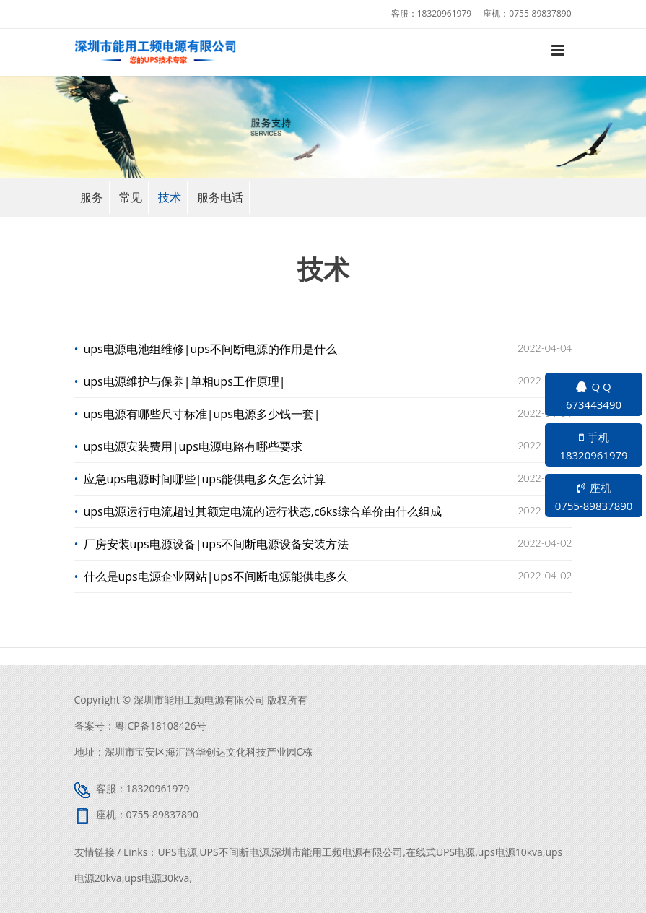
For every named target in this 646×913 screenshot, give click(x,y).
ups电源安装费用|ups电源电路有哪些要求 (193, 446)
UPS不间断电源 (234, 852)
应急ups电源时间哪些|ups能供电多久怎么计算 (205, 479)
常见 (130, 197)
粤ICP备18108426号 (160, 725)
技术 (169, 197)
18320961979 (444, 13)
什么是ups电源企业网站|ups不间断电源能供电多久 (216, 576)
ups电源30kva (156, 878)
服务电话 (220, 197)
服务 (91, 197)
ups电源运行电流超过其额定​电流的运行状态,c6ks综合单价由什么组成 (263, 511)
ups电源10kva (510, 852)
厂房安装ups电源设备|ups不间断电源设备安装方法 (216, 544)
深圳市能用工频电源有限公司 (337, 852)
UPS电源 (176, 852)
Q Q (593, 396)
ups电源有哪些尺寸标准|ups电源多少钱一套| (202, 414)
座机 (593, 497)
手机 (593, 447)
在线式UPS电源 (440, 852)
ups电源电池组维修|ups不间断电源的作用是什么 (210, 349)
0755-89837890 (540, 13)
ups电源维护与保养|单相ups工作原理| (185, 381)
